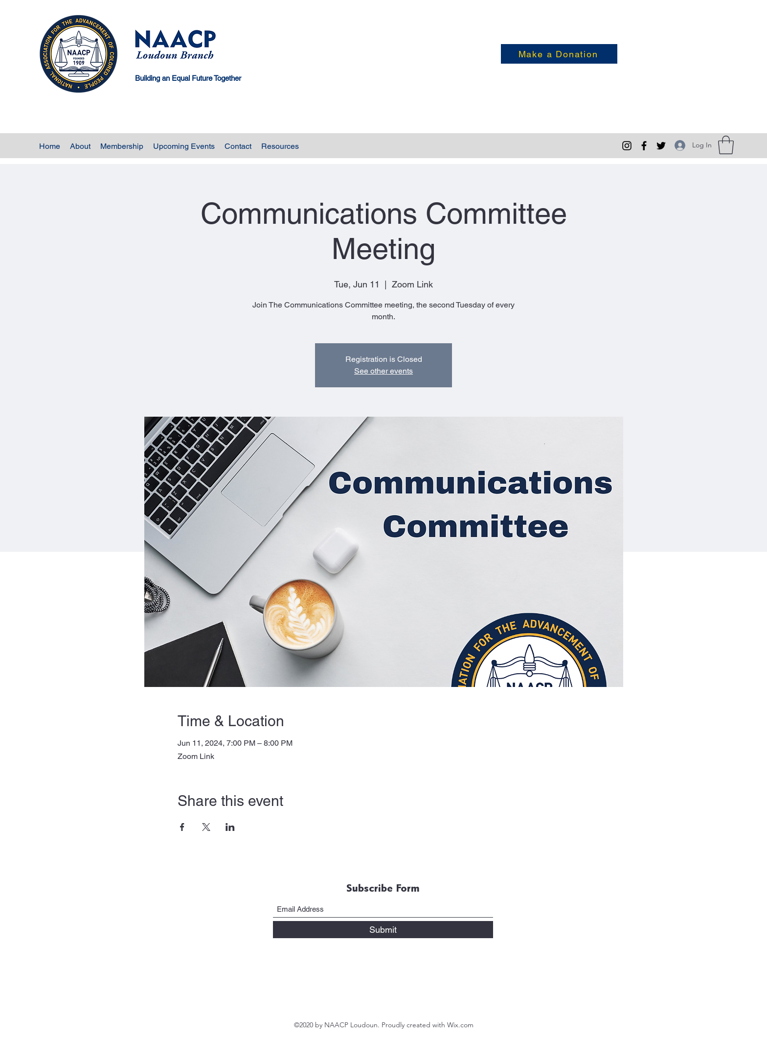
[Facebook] (644, 146)
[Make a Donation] (559, 54)
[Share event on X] (206, 827)
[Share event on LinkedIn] (230, 827)
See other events (383, 371)
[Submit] (383, 929)
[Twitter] (661, 146)
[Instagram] (627, 146)
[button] (726, 145)
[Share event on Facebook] (182, 827)
